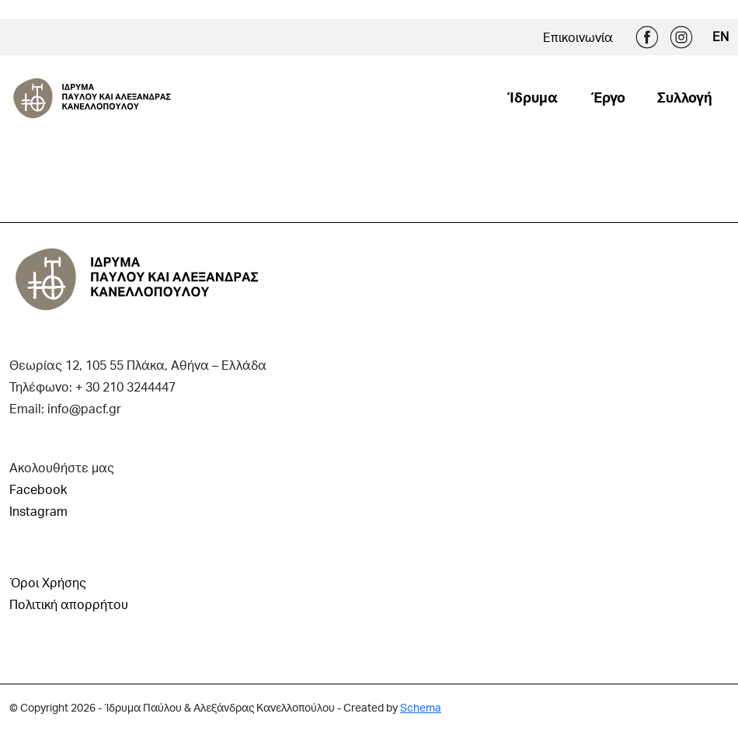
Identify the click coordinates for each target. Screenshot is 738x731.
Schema (420, 707)
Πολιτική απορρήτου (68, 604)
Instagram (681, 37)
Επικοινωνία (578, 37)
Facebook (647, 37)
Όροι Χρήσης (47, 582)
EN (720, 36)
